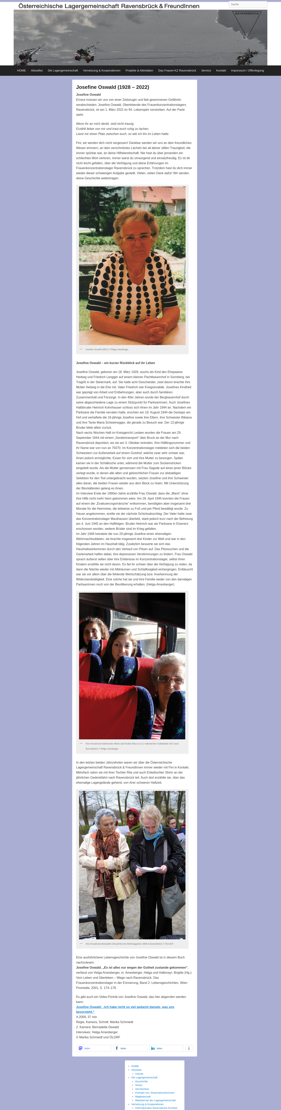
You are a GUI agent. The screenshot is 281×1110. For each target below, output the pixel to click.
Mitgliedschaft (143, 1096)
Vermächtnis (142, 1089)
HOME (21, 70)
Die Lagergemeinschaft (63, 70)
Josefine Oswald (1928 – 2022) (112, 87)
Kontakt (221, 70)
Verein (138, 1085)
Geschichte (141, 1081)
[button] (94, 1048)
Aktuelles (37, 70)
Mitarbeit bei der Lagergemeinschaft (155, 1100)
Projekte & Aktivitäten (139, 70)
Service (206, 70)
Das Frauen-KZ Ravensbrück (177, 70)
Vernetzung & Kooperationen (102, 70)
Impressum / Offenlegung (247, 70)
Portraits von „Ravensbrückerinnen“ (155, 1092)
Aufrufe (139, 1073)
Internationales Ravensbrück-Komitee (156, 1107)
